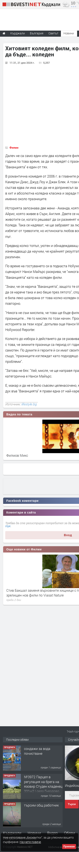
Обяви (69, 832)
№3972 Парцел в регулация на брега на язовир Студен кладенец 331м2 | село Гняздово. (43, 784)
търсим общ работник (41, 805)
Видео (52, 832)
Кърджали (12, 832)
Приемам (69, 846)
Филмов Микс (17, 455)
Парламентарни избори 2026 (23, 39)
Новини (68, 33)
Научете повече (30, 842)
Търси (72, 804)
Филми (13, 147)
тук (8, 526)
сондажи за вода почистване (37, 750)
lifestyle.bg (29, 404)
